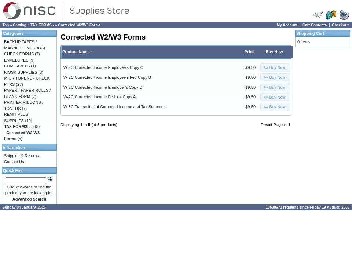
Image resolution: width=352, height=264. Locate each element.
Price (249, 52)
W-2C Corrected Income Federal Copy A (99, 97)
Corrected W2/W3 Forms (79, 25)
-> (19, 126)
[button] (275, 67)
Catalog (19, 25)
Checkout (340, 25)
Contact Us (14, 162)
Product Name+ (77, 52)
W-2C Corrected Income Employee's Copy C (103, 67)
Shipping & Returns (21, 156)
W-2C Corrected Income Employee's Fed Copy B (107, 77)
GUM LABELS (17, 66)
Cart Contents (314, 25)
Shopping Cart (310, 33)
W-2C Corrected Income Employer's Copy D (102, 87)
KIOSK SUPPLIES (20, 72)
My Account (287, 25)
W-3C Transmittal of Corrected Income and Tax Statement (115, 106)
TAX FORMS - (42, 25)
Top (6, 25)
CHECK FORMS (19, 54)
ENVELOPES (16, 60)
